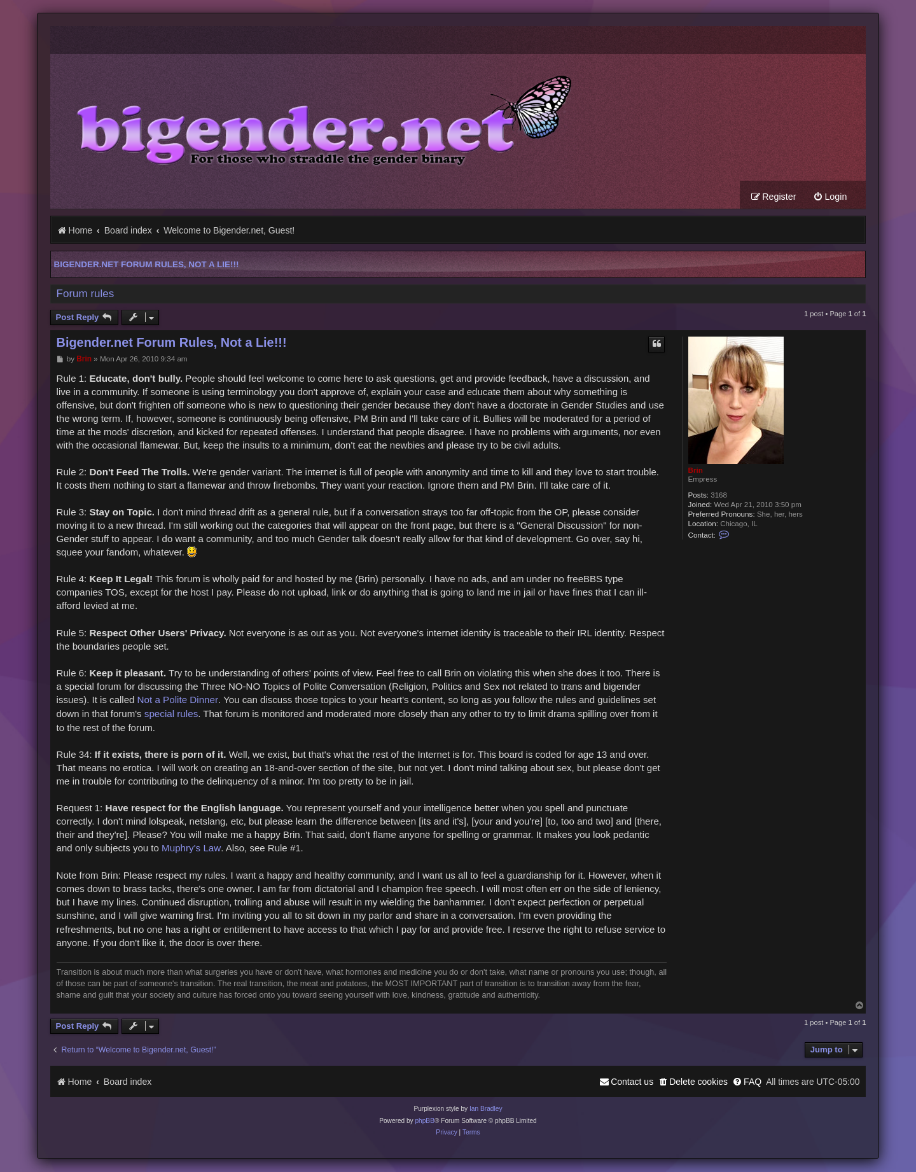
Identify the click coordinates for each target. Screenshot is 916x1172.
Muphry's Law (191, 848)
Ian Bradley (486, 1109)
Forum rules (85, 294)
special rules (171, 714)
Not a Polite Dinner (177, 700)
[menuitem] (830, 197)
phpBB (424, 1121)
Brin (695, 470)
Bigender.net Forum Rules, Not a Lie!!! (146, 265)
